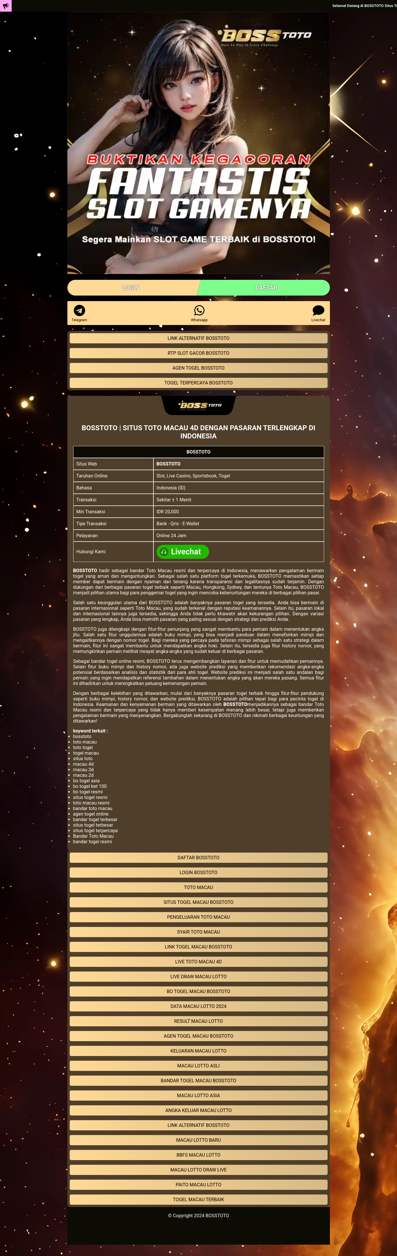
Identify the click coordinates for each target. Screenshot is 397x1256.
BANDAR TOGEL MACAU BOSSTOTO (198, 1080)
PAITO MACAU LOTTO (198, 1185)
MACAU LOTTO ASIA (198, 1095)
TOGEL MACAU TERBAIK (198, 1199)
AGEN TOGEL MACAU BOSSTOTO (198, 1036)
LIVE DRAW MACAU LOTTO (198, 976)
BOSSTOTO (169, 464)
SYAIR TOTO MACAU (198, 932)
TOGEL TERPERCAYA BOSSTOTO (199, 383)
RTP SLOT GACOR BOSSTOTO (198, 353)
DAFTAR (266, 287)
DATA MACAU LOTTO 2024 (198, 1006)
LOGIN (130, 287)
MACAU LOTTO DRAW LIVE (198, 1170)
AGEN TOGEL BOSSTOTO (198, 368)
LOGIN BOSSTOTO (198, 872)
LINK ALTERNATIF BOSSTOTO (199, 338)
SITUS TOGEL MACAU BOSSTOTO (199, 902)
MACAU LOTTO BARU (198, 1140)
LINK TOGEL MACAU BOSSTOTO (198, 947)
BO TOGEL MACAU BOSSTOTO (198, 991)
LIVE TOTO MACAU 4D (198, 962)
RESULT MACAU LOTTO (198, 1021)
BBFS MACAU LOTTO (198, 1155)
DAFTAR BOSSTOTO (198, 857)
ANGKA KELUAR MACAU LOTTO (198, 1110)
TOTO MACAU (198, 887)
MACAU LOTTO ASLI (198, 1066)
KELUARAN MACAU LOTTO (198, 1051)
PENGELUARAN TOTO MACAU (198, 917)
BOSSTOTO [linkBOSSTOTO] (217, 1215)
